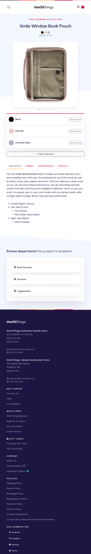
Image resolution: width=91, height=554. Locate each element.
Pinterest (15, 544)
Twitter (14, 550)
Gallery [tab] (30, 165)
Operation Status (18, 471)
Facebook (15, 532)
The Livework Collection (45, 19)
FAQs (9, 398)
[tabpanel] (45, 198)
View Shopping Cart (17, 415)
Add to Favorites (45, 154)
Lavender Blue (22, 142)
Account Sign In (15, 426)
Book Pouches (24, 267)
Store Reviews (16, 465)
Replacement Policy (17, 498)
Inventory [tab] (63, 165)
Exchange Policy (15, 493)
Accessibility (13, 403)
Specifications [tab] (45, 165)
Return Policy (13, 488)
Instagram (15, 538)
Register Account (16, 421)
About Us (11, 460)
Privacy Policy (14, 509)
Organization (24, 291)
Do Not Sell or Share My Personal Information (30, 519)
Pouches (21, 279)
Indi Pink (19, 130)
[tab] (40, 109)
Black (18, 119)
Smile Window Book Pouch (45, 26)
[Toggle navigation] (9, 7)
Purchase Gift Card (17, 443)
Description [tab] (15, 165)
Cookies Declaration (17, 514)
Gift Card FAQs (14, 448)
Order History (14, 431)
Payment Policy (15, 503)
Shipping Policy (14, 483)
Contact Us (13, 393)
